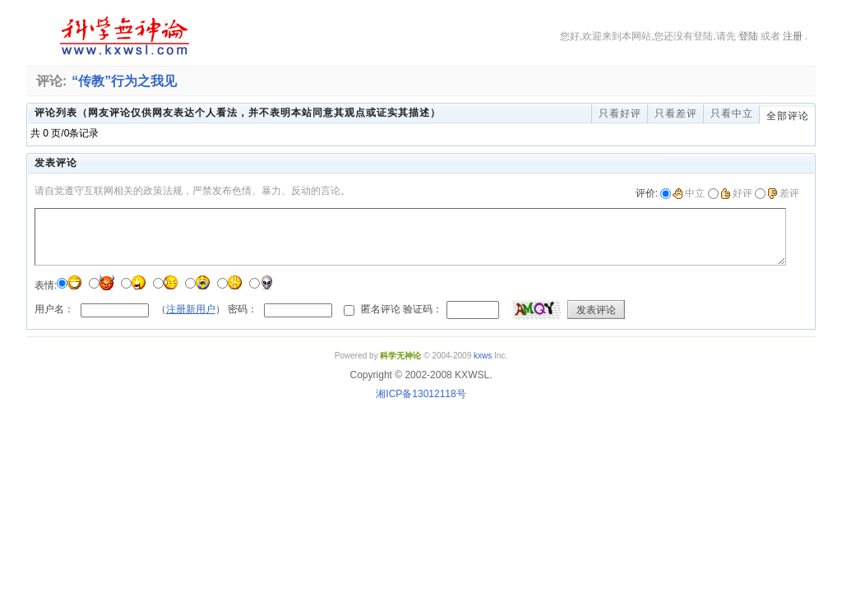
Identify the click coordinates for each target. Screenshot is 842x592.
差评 (783, 193)
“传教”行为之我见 (124, 81)
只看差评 (676, 113)
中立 (689, 193)
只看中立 (731, 113)
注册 (793, 36)
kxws (483, 355)
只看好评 (620, 113)
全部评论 (787, 116)
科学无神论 (121, 36)
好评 (736, 193)
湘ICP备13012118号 (420, 394)
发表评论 (596, 310)
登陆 (748, 36)
